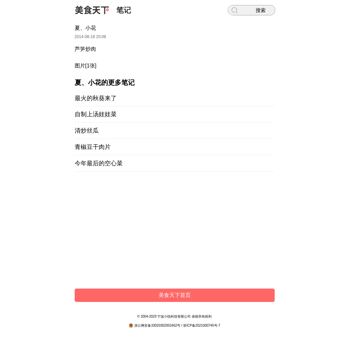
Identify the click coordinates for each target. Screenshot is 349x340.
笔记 (123, 10)
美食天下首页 (175, 295)
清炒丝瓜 (87, 130)
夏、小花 (85, 28)
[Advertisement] (175, 232)
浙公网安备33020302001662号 (157, 325)
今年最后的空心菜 (99, 163)
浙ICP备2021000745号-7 (201, 325)
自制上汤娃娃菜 (96, 114)
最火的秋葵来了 (96, 98)
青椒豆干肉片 (93, 147)
